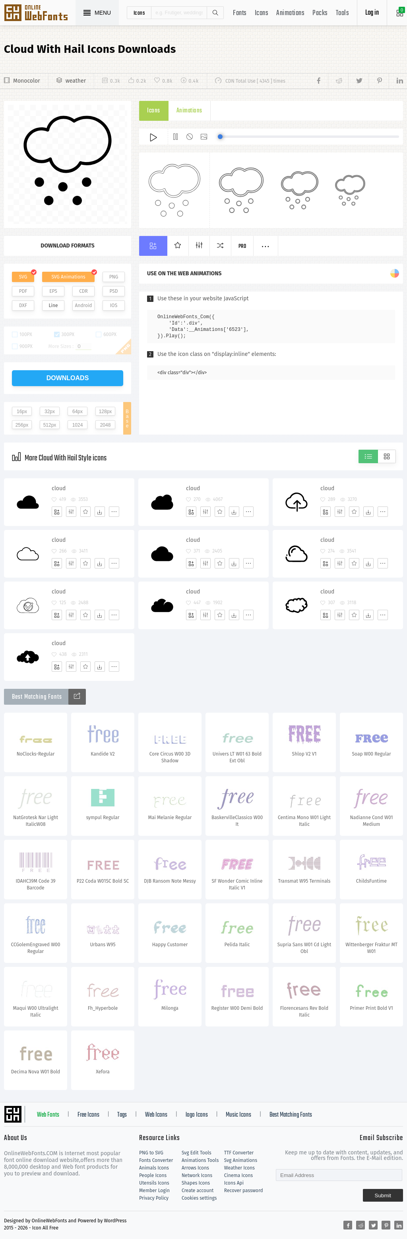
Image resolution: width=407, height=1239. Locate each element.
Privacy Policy (154, 1198)
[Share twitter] (358, 81)
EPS (53, 291)
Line (53, 305)
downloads (68, 378)
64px (77, 411)
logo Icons (197, 1115)
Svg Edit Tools (196, 1153)
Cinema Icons (238, 1175)
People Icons (153, 1175)
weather (76, 80)
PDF (23, 291)
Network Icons (197, 1175)
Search (215, 13)
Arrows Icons (195, 1168)
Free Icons (88, 1115)
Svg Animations (240, 1160)
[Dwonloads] (100, 511)
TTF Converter (239, 1153)
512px (49, 425)
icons (139, 13)
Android (83, 305)
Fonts (240, 13)
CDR (83, 291)
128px (105, 411)
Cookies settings (199, 1198)
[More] (114, 511)
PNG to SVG (151, 1153)
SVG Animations (68, 277)
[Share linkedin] (396, 81)
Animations (290, 13)
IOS (113, 305)
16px (22, 411)
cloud (59, 488)
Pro (242, 246)
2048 (105, 425)
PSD (113, 291)
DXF (23, 305)
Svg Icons (40, 13)
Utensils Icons (154, 1183)
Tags (122, 1115)
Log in (372, 13)
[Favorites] (85, 511)
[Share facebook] (321, 81)
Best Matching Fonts (290, 1115)
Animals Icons (154, 1168)
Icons (262, 13)
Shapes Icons (196, 1183)
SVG (23, 277)
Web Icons (156, 1115)
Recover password (243, 1190)
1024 (77, 425)
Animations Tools (200, 1160)
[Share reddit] (338, 81)
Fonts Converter (156, 1160)
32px (50, 411)
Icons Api (234, 1183)
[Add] (57, 511)
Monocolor (26, 80)
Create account (198, 1190)
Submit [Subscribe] (383, 1195)
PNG (113, 277)
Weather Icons (239, 1168)
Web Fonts (48, 1115)
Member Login (154, 1190)
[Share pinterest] (378, 81)
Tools (342, 13)
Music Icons (238, 1115)
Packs (320, 13)
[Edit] (71, 511)
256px (22, 425)
